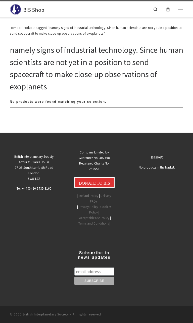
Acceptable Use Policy (94, 218)
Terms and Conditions (93, 223)
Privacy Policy (88, 207)
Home (14, 27)
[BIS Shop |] (15, 8)
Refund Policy (88, 196)
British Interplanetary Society (46, 314)
